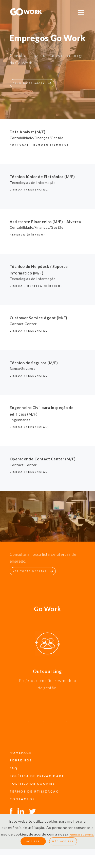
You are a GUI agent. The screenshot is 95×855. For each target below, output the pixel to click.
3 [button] (43, 723)
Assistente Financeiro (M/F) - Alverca (45, 221)
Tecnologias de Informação (33, 182)
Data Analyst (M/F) (28, 132)
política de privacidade (37, 776)
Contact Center (23, 324)
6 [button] (66, 723)
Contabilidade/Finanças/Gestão (37, 138)
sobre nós (21, 760)
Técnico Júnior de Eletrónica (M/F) (42, 176)
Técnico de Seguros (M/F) (34, 362)
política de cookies (32, 783)
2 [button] (36, 723)
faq (14, 768)
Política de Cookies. (81, 834)
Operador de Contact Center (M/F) (43, 459)
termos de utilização (34, 791)
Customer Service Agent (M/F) (38, 317)
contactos (22, 799)
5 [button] (59, 723)
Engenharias (20, 420)
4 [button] (51, 723)
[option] (47, 644)
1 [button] (28, 723)
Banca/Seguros (22, 368)
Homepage (21, 752)
